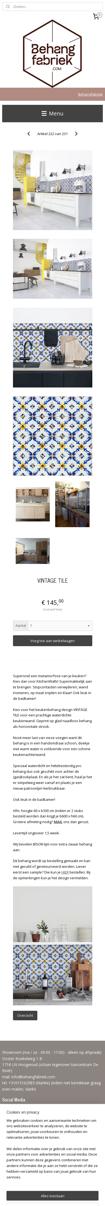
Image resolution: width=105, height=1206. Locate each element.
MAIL (58, 821)
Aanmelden (15, 1155)
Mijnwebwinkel (70, 1196)
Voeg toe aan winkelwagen (52, 640)
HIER (65, 872)
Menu (52, 113)
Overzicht (25, 1015)
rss (76, 1187)
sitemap (65, 1187)
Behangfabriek (90, 94)
